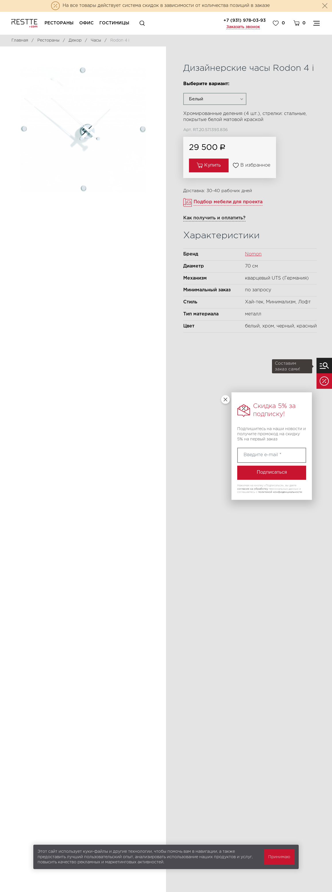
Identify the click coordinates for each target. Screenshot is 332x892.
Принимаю (279, 857)
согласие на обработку (252, 489)
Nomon (253, 254)
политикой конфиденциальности (280, 492)
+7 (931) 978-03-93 (244, 20)
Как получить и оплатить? (214, 218)
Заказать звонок (243, 27)
